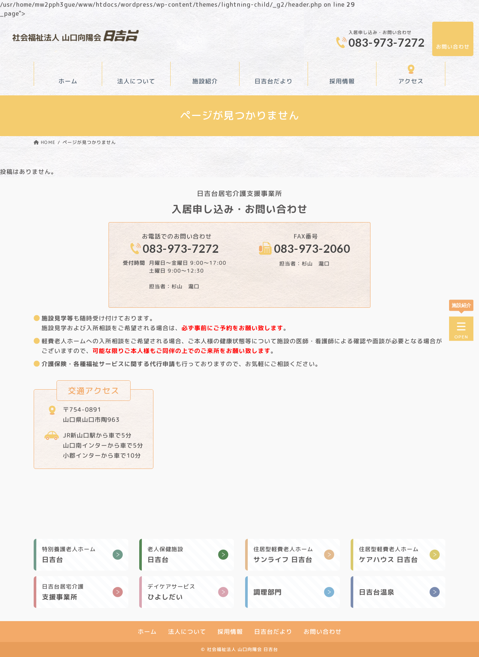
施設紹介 (205, 81)
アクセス (411, 81)
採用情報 (342, 81)
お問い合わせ (453, 46)
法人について (137, 81)
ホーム (67, 81)
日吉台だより (273, 81)
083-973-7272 (386, 42)
